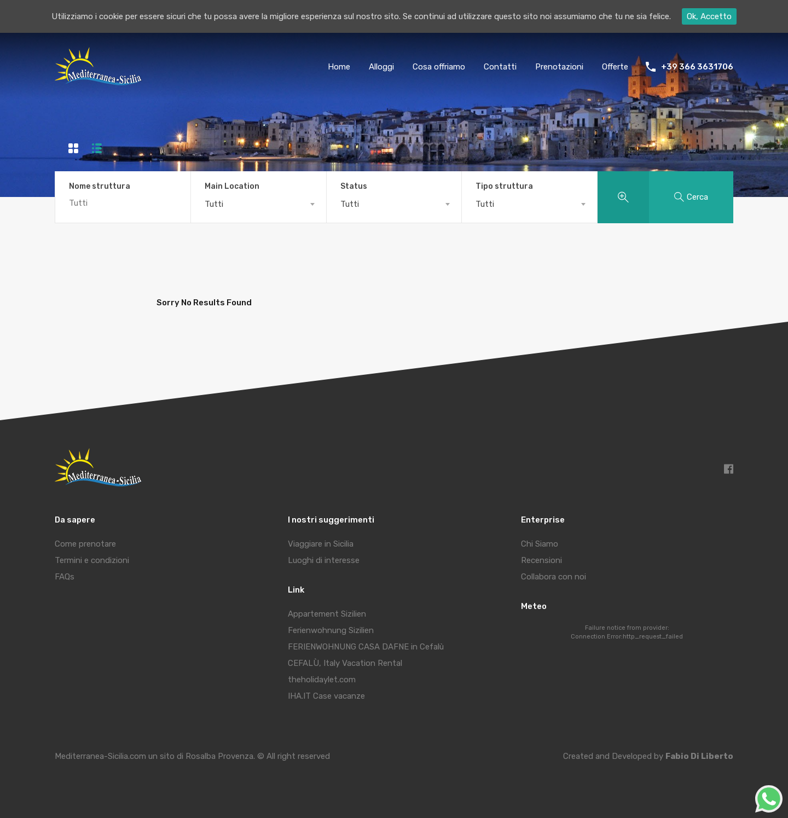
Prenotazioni (559, 67)
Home (339, 67)
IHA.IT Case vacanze (326, 696)
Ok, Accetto (709, 16)
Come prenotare (85, 544)
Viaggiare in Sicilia (321, 544)
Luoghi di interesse (324, 560)
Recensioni (541, 560)
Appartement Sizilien (327, 614)
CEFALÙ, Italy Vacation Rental (345, 663)
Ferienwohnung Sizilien (331, 630)
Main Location (232, 186)
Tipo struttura (504, 186)
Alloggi (381, 67)
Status (353, 186)
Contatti (500, 67)
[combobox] (258, 204)
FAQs (64, 577)
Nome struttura (99, 186)
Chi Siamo (539, 544)
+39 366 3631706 (697, 67)
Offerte (615, 67)
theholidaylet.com (322, 679)
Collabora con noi (553, 577)
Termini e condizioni (92, 560)
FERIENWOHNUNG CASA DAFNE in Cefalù (366, 647)
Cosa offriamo (439, 67)
